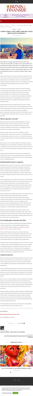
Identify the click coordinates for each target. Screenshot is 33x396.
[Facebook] (15, 1)
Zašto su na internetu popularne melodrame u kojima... (16, 368)
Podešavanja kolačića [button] (7, 393)
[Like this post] (18, 323)
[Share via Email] (24, 323)
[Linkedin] (17, 1)
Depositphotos (12, 317)
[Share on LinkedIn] (22, 323)
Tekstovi (7, 25)
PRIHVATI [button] (15, 392)
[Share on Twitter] (21, 323)
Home (1, 25)
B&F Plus (13, 25)
